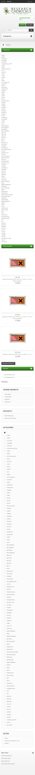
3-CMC (3, 65)
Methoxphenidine (5, 196)
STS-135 (3, 228)
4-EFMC (3, 77)
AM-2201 (3, 136)
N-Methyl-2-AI (4, 208)
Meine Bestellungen (6, 755)
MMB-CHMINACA (5, 201)
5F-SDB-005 (4, 117)
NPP (2, 211)
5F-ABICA (3, 107)
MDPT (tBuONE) (5, 188)
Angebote (7, 399)
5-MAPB (3, 106)
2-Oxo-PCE (4, 59)
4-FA (2, 79)
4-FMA (3, 80)
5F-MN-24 (3, 111)
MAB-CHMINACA (5, 181)
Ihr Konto (22, 25)
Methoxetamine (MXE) (7, 194)
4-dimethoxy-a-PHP (6, 238)
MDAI (2, 183)
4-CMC (3, 74)
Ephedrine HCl (5, 152)
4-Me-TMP (3, 84)
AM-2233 (3, 137)
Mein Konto (4, 753)
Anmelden (29, 25)
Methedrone (4, 193)
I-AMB (2, 176)
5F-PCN (3, 116)
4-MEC (3, 85)
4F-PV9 (3, 99)
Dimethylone (4, 147)
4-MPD (3, 92)
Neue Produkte (7, 246)
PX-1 (2, 221)
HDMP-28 (3, 174)
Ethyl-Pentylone (5, 158)
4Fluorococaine (5, 100)
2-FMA (3, 55)
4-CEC (2, 70)
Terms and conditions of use (11, 740)
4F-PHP (3, 95)
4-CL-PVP (3, 72)
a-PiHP (3, 121)
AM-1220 (3, 132)
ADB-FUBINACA (5, 131)
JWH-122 (3, 178)
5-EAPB (3, 104)
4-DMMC (3, 235)
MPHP (2, 204)
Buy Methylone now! (9, 374)
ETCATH (3, 154)
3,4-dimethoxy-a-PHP (6, 64)
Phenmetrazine (5, 216)
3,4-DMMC (4, 60)
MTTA (2, 206)
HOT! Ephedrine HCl (9, 377)
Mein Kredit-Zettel (5, 758)
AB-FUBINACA (4, 127)
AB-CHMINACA (5, 126)
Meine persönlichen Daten (8, 763)
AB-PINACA (4, 129)
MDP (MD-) (4, 186)
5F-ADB (3, 109)
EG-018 (3, 151)
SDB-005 (3, 223)
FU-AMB (3, 166)
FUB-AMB (3, 169)
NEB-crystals (4, 209)
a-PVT (2, 124)
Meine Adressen (5, 761)
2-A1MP (3, 233)
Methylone (4, 198)
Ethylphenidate (5, 161)
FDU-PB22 (3, 164)
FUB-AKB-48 (4, 168)
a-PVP (2, 122)
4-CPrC (3, 75)
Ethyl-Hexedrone (5, 156)
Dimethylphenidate (6, 149)
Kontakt (3, 1)
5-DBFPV (3, 102)
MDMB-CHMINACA (6, 184)
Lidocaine (3, 179)
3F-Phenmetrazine (6, 69)
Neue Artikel (7, 394)
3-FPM (2, 67)
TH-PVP (3, 230)
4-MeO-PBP (4, 87)
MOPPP (3, 203)
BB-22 (2, 139)
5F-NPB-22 (4, 112)
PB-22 (2, 213)
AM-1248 (3, 134)
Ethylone (3, 159)
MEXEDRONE (4, 199)
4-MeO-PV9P (4, 89)
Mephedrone (4, 191)
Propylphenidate (5, 218)
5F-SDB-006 (4, 119)
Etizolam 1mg (5, 163)
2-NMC (3, 57)
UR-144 (3, 231)
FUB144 (3, 171)
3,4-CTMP (3, 62)
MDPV (2, 189)
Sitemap (9, 1)
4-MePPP (3, 90)
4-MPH (3, 94)
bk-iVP (2, 141)
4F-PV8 (3, 97)
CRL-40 (3, 240)
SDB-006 (3, 225)
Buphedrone (4, 142)
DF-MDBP (3, 146)
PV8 (2, 220)
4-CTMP (3, 236)
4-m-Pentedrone (5, 82)
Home (6, 738)
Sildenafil (3, 226)
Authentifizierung (9, 415)
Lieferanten (7, 402)
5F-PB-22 (3, 114)
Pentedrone (4, 215)
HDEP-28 (3, 173)
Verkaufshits (7, 397)
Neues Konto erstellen (10, 418)
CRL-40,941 (4, 144)
